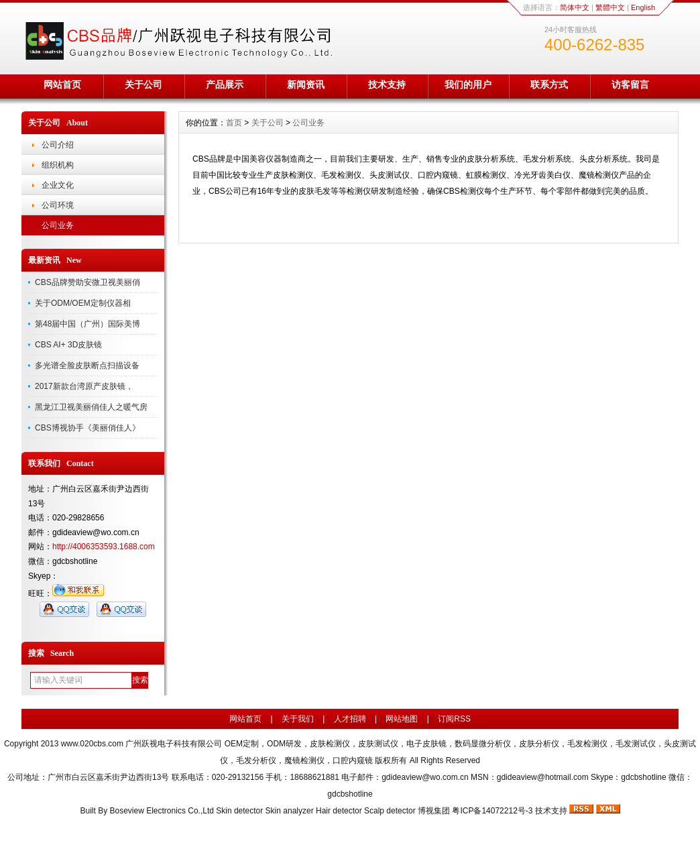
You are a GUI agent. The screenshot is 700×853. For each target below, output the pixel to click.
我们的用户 (468, 84)
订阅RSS (454, 719)
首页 (234, 122)
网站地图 (402, 719)
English (643, 7)
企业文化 (58, 185)
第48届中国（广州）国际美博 (87, 324)
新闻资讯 (306, 84)
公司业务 (58, 225)
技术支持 (387, 84)
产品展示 (224, 84)
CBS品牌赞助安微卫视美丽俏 (87, 282)
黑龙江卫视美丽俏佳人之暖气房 (91, 407)
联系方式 (549, 84)
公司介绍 (58, 145)
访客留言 (630, 84)
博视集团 (434, 810)
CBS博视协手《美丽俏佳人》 (87, 428)
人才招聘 (350, 719)
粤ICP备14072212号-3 (492, 810)
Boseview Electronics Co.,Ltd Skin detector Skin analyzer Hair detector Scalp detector (264, 810)
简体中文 (574, 7)
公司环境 (58, 205)
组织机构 (58, 165)
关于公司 (143, 84)
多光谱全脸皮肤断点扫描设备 (87, 365)
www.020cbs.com (92, 743)
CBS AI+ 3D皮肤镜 (68, 344)
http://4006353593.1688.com (103, 546)
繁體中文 (610, 7)
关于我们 (298, 719)
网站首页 (62, 84)
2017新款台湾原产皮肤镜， (84, 386)
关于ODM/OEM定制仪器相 (83, 303)
